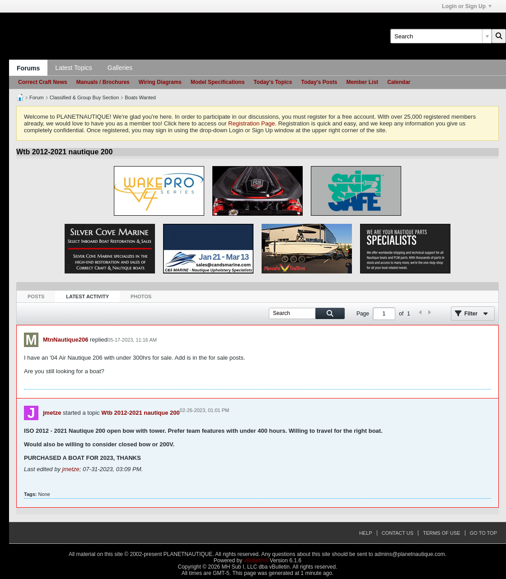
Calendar (398, 82)
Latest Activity (87, 296)
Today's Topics (272, 82)
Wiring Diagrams (160, 82)
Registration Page (251, 123)
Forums (28, 68)
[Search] (441, 36)
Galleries (120, 67)
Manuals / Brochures (103, 82)
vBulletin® (256, 560)
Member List (362, 82)
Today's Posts (319, 82)
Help (365, 533)
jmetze (52, 412)
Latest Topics (73, 67)
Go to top (483, 533)
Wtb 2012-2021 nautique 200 (140, 412)
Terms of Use (441, 533)
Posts (36, 296)
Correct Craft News (42, 82)
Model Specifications (217, 82)
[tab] (36, 297)
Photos (141, 296)
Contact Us (398, 533)
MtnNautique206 (65, 339)
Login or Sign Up (467, 6)
